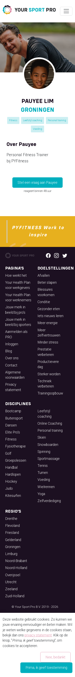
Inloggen (11, 344)
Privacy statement (13, 387)
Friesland (12, 533)
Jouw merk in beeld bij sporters (18, 322)
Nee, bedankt (55, 657)
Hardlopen (13, 474)
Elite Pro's (12, 432)
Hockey (11, 481)
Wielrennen (46, 487)
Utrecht (11, 582)
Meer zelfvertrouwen (49, 332)
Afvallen (44, 276)
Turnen (43, 473)
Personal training (57, 120)
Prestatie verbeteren (46, 351)
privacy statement (38, 635)
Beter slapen (47, 283)
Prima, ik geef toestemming (46, 668)
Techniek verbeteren (46, 383)
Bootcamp (13, 411)
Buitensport (14, 418)
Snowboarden (48, 445)
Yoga (41, 494)
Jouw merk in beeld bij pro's (15, 309)
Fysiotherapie (15, 446)
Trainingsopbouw (50, 393)
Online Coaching (50, 423)
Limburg (11, 554)
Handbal (11, 467)
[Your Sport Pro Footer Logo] (20, 255)
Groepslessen (15, 460)
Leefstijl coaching (32, 120)
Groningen (12, 547)
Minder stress (48, 342)
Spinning (44, 452)
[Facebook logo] (48, 255)
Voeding (37, 128)
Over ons (12, 358)
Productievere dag (48, 364)
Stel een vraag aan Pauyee (37, 183)
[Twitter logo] (64, 255)
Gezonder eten (49, 309)
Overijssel (12, 575)
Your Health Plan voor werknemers (18, 297)
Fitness (13, 120)
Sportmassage (49, 459)
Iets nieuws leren (50, 316)
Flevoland (12, 526)
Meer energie (48, 323)
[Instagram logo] (56, 255)
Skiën (42, 437)
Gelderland (13, 540)
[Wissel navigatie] (66, 11)
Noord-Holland (16, 568)
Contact (11, 365)
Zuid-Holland (14, 596)
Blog (8, 351)
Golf (8, 453)
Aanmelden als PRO (16, 334)
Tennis (43, 466)
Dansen (11, 425)
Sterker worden (49, 374)
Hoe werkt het (16, 276)
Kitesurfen (13, 496)
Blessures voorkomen (46, 292)
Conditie (44, 302)
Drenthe (11, 519)
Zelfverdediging (49, 501)
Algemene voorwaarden (15, 374)
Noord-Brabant (16, 561)
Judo (9, 488)
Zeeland (11, 589)
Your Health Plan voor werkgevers (17, 285)
